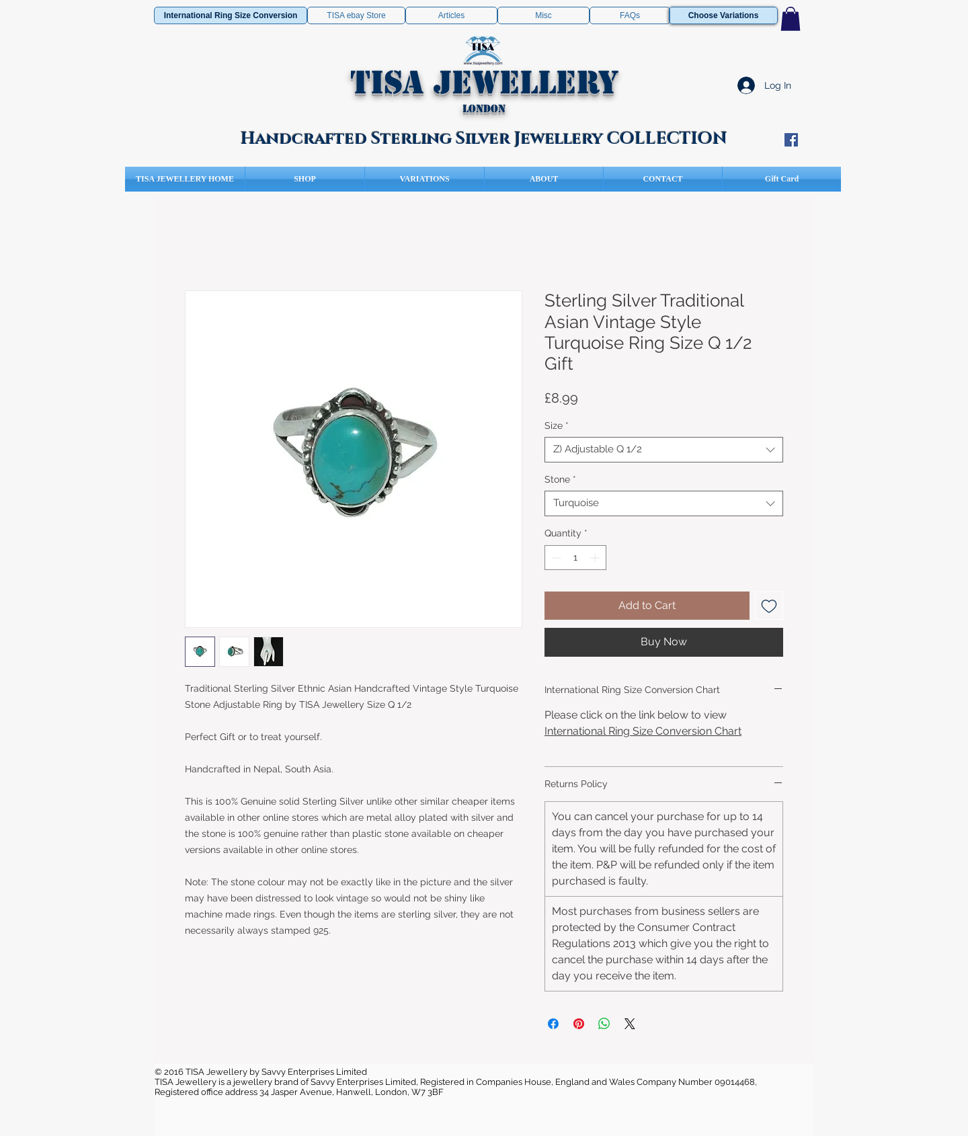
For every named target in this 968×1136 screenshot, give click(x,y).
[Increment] (596, 557)
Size (556, 425)
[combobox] (663, 449)
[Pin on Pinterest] (579, 1024)
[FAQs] (630, 15)
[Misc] (543, 15)
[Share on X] (630, 1024)
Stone (560, 479)
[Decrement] (555, 557)
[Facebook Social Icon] (791, 140)
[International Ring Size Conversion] (230, 15)
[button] (790, 19)
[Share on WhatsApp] (604, 1024)
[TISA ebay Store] (356, 15)
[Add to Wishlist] (769, 606)
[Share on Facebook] (553, 1024)
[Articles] (451, 15)
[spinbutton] (575, 557)
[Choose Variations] (723, 15)
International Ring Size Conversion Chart (642, 731)
